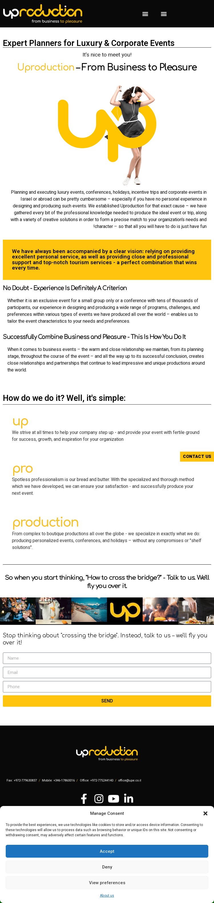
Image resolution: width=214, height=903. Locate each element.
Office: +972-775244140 (96, 780)
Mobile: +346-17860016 (58, 780)
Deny (107, 867)
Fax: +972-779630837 (22, 780)
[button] (205, 813)
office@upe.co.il (129, 780)
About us (107, 895)
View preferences (107, 883)
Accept (107, 851)
